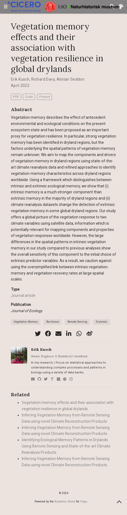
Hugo (83, 501)
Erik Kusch (20, 79)
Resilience (52, 322)
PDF (16, 97)
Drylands (101, 322)
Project (44, 97)
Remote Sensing (77, 322)
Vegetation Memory (26, 322)
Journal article (23, 295)
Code (29, 97)
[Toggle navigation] (6, 7)
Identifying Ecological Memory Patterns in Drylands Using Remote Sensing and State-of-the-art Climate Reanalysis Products (66, 446)
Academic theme (64, 501)
